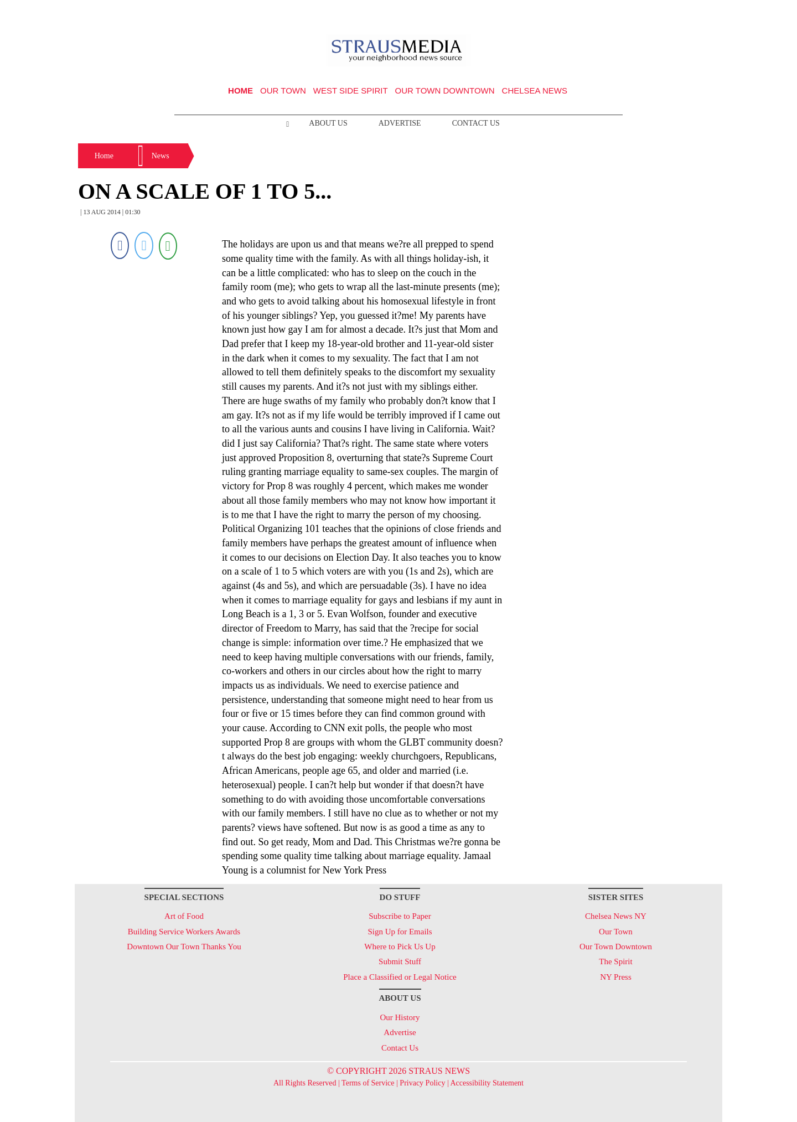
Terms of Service (367, 1083)
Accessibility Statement (487, 1083)
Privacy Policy (422, 1083)
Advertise (400, 123)
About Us (328, 123)
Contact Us (476, 123)
